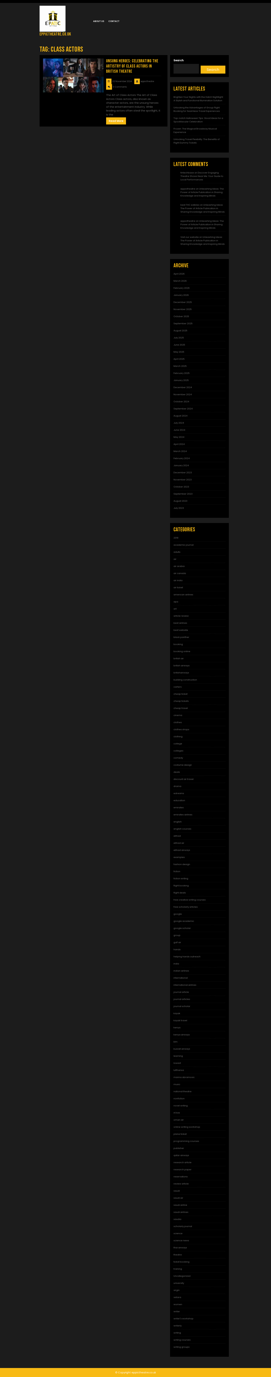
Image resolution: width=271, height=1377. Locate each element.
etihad (177, 836)
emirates (179, 807)
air (175, 559)
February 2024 (182, 458)
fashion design (182, 864)
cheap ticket (181, 694)
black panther (181, 637)
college (178, 743)
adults (177, 552)
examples (179, 857)
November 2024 (183, 394)
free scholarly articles (186, 907)
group (177, 935)
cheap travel (181, 708)
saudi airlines (181, 1212)
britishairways (181, 672)
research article (182, 1162)
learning (178, 1056)
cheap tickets (181, 701)
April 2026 (179, 273)
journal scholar (182, 1006)
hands (177, 949)
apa (176, 601)
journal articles (182, 999)
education (179, 800)
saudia (177, 1219)
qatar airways (181, 1155)
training (178, 1269)
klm (175, 1041)
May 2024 (179, 437)
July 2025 (179, 337)
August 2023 (180, 501)
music (177, 1084)
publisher (179, 1148)
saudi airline (180, 1205)
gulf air (177, 942)
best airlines (180, 623)
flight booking (181, 885)
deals (177, 772)
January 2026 (181, 295)
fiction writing (181, 878)
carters (178, 686)
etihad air (179, 843)
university (179, 1283)
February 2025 (182, 373)
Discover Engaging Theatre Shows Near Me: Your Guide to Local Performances (201, 176)
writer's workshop (183, 1318)
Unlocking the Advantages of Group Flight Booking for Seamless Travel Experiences (197, 109)
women (178, 1304)
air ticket (178, 587)
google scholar (182, 928)
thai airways (180, 1247)
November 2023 (183, 479)
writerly (178, 1325)
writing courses (182, 1340)
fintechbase (187, 172)
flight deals (180, 892)
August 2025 (180, 330)
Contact (113, 21)
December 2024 (183, 387)
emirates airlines (183, 814)
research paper (182, 1169)
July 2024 (179, 422)
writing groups (182, 1347)
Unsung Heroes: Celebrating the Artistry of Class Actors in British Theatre (132, 66)
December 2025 (183, 302)
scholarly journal (183, 1226)
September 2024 (183, 408)
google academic (184, 921)
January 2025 (181, 380)
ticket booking (181, 1261)
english (178, 821)
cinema (178, 715)
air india (178, 580)
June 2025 (179, 344)
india (176, 963)
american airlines (183, 594)
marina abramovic (184, 1077)
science (178, 1233)
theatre (178, 1254)
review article (181, 1183)
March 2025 (180, 366)
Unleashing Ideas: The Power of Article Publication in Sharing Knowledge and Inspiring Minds (202, 192)
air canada (180, 573)
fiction (177, 871)
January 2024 (181, 465)
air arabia (179, 566)
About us (98, 21)
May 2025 (179, 352)
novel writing (181, 1105)
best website (181, 630)
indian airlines (181, 970)
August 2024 (181, 415)
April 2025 (179, 359)
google (178, 914)
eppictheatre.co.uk (55, 34)
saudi (177, 1190)
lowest (177, 1063)
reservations (181, 1176)
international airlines (185, 985)
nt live (177, 1112)
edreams (179, 793)
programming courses (186, 1141)
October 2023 (181, 486)
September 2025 (183, 323)
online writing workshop (187, 1127)
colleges (178, 750)
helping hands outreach (187, 956)
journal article (181, 992)
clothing (178, 736)
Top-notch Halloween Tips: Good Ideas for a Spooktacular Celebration (198, 120)
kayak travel (180, 1020)
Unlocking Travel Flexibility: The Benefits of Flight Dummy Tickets (197, 141)
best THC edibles (189, 205)
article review (181, 616)
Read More (116, 121)
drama (177, 786)
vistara (177, 1297)
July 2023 (179, 508)
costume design (183, 765)
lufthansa (179, 1070)
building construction (185, 679)
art (175, 608)
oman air (179, 1119)
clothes (178, 722)
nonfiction (179, 1098)
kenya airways (182, 1034)
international (181, 978)
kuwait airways (182, 1048)
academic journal (184, 545)
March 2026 (180, 281)
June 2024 (179, 430)
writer (177, 1311)
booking (178, 644)
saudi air (178, 1198)
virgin (177, 1290)
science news (181, 1240)
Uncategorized (182, 1276)
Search (179, 60)
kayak (177, 1013)
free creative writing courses (190, 899)
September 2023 (183, 493)
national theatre (182, 1091)
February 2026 (182, 288)
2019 (176, 537)
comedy (178, 757)
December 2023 (183, 472)
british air (179, 658)
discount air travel (184, 779)
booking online (182, 651)
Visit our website (189, 237)
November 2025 (183, 309)
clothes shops (181, 729)
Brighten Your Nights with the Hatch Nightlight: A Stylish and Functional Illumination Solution (198, 98)
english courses (182, 828)
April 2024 (179, 444)
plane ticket (180, 1134)
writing (177, 1332)
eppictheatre (187, 188)
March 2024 (180, 451)
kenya (177, 1027)
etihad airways (182, 850)
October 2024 (181, 401)
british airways (182, 665)
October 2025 (181, 316)
